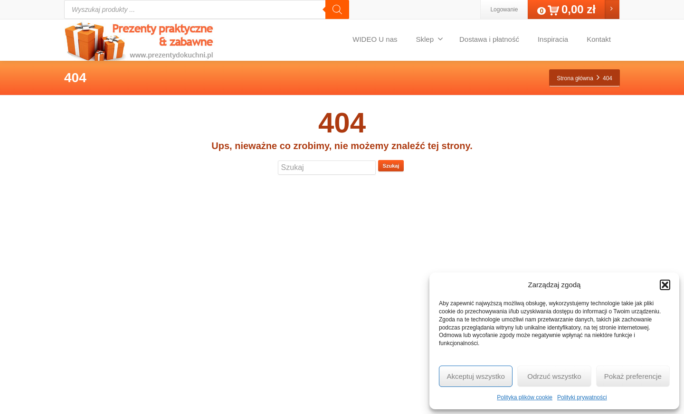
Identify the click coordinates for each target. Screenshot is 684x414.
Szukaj (391, 166)
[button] (665, 285)
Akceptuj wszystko (475, 376)
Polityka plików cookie (524, 397)
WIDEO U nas (374, 39)
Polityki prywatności (582, 397)
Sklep (429, 39)
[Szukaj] (337, 9)
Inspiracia (553, 39)
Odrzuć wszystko (554, 376)
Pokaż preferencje (633, 376)
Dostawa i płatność (489, 39)
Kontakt (599, 39)
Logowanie (504, 9)
